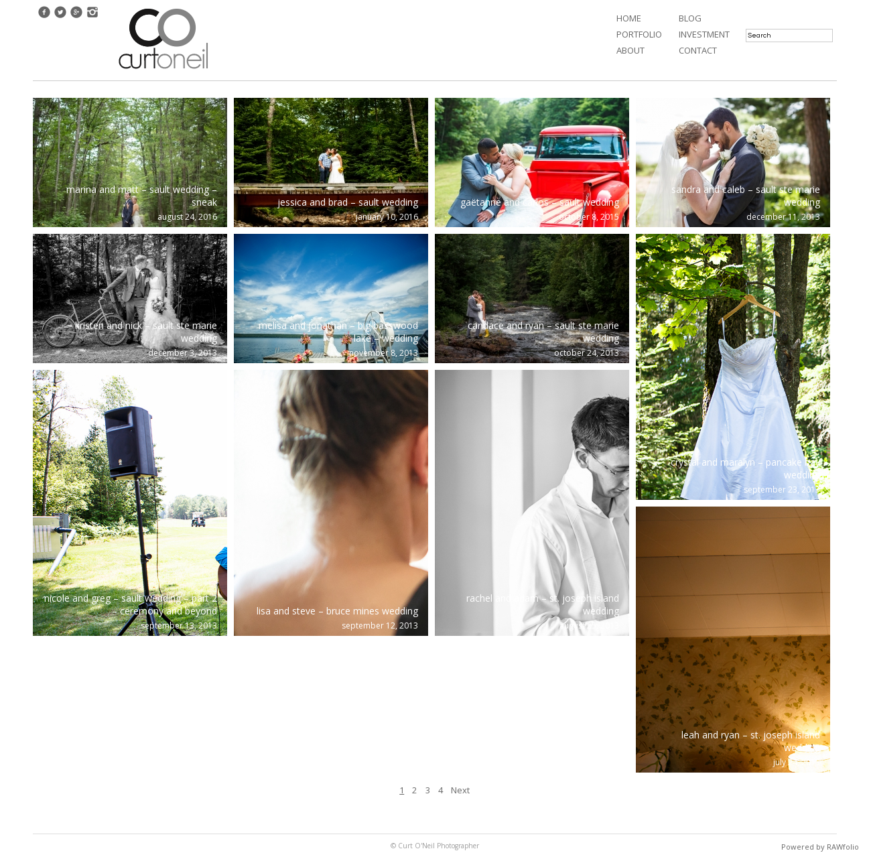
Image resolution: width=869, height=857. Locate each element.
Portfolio (639, 34)
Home (628, 18)
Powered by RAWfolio (820, 847)
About (630, 50)
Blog (690, 18)
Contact (698, 50)
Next (460, 790)
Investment (704, 34)
